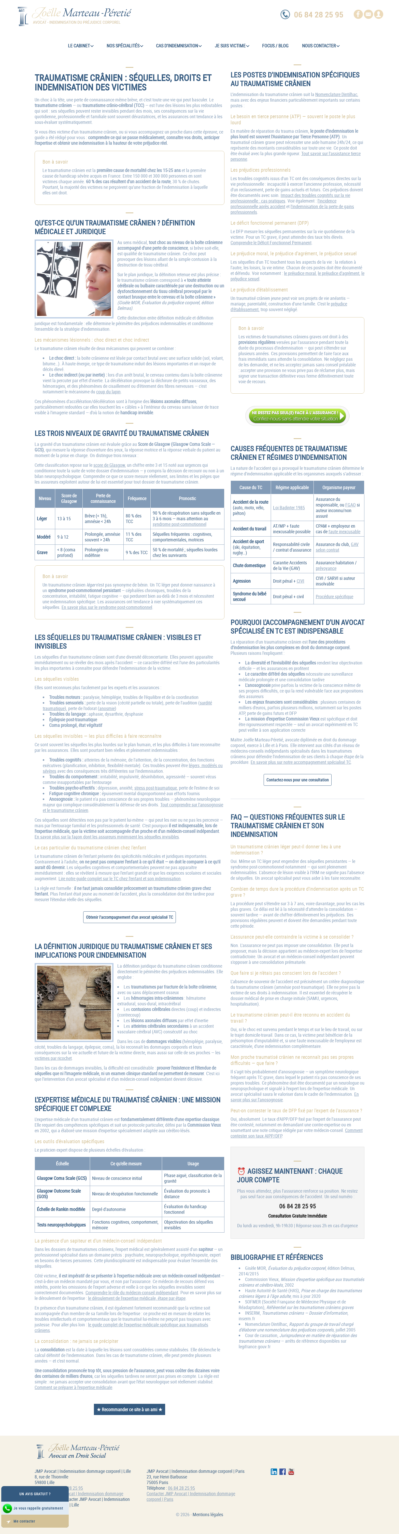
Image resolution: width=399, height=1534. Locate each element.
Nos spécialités (125, 46)
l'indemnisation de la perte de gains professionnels (292, 209)
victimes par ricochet (53, 1058)
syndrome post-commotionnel (179, 524)
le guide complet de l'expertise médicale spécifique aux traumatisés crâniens (121, 1327)
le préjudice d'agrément (338, 273)
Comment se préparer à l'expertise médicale (73, 1387)
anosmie (107, 708)
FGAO (350, 505)
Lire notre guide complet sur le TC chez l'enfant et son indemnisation (120, 878)
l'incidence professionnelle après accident (283, 203)
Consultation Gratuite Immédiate (297, 1216)
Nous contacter (321, 46)
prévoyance (326, 568)
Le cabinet (81, 46)
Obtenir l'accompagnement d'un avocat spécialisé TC (129, 917)
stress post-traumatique (155, 788)
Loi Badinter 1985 (289, 507)
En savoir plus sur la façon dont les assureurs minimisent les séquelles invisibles (107, 837)
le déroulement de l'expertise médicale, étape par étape (137, 1298)
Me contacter (18, 1521)
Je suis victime (232, 46)
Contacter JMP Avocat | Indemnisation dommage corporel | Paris (191, 1496)
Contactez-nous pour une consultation (297, 780)
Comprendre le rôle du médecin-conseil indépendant (132, 1292)
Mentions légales (208, 1514)
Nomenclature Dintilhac (336, 94)
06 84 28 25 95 (69, 1488)
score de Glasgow (109, 465)
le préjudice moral (300, 273)
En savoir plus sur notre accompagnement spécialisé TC (301, 762)
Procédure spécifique (334, 596)
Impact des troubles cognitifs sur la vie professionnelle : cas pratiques (290, 198)
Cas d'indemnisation (179, 46)
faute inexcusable (344, 531)
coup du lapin (108, 392)
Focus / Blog (275, 46)
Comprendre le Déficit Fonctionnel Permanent (271, 242)
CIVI (300, 581)
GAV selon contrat (337, 547)
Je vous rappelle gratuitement (32, 1508)
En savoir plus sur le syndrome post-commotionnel (107, 607)
